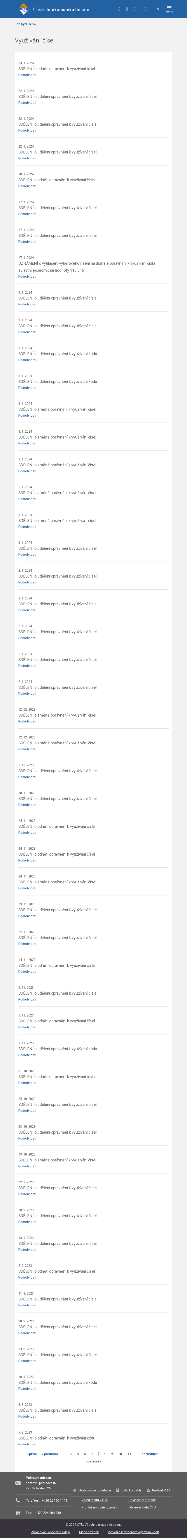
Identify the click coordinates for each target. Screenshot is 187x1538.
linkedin (135, 9)
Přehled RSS (161, 1490)
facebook (119, 9)
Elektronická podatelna (95, 1490)
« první (32, 1454)
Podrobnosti (27, 75)
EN (156, 9)
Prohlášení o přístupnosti (99, 1507)
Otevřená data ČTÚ (142, 1507)
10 (120, 1454)
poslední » (93, 1461)
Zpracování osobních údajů (50, 1532)
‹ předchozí (50, 1454)
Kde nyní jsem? (26, 24)
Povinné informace (142, 1500)
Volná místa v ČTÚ (95, 1500)
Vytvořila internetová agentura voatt (133, 1532)
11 (129, 1454)
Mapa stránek (89, 1532)
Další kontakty (132, 1490)
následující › (151, 1454)
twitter (127, 9)
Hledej (145, 9)
